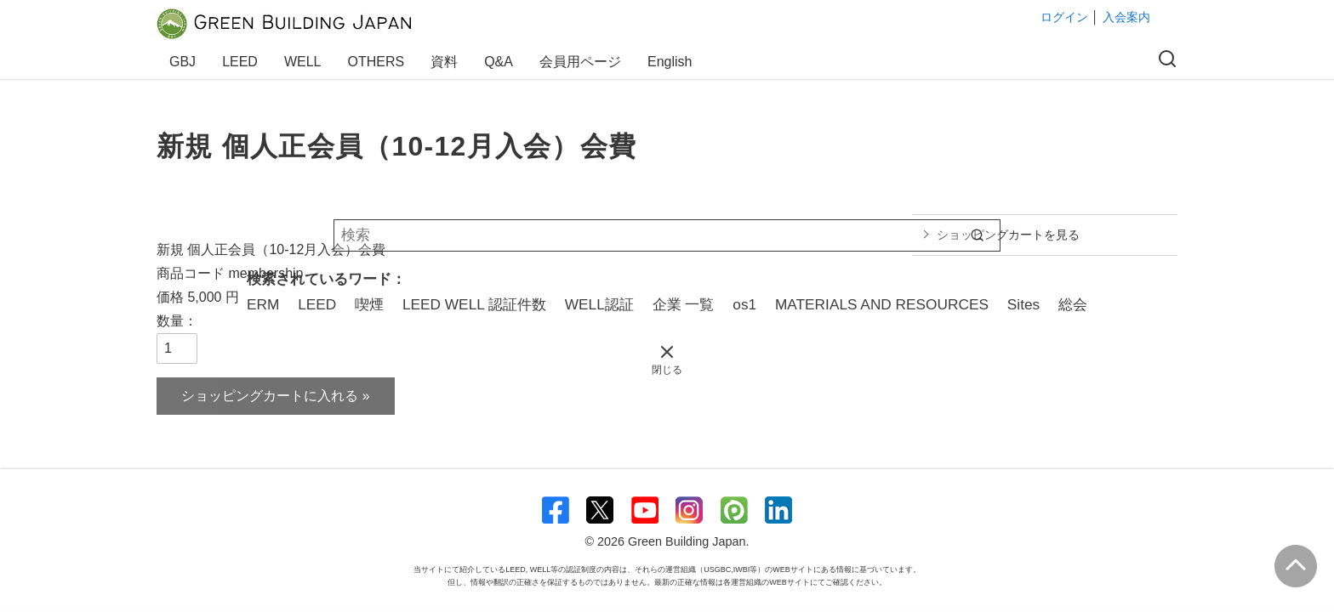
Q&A (501, 61)
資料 (446, 61)
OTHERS (379, 61)
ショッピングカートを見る (1008, 234)
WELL (305, 61)
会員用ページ (582, 61)
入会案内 (1126, 17)
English (669, 61)
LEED (242, 61)
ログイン (1064, 17)
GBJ (185, 61)
